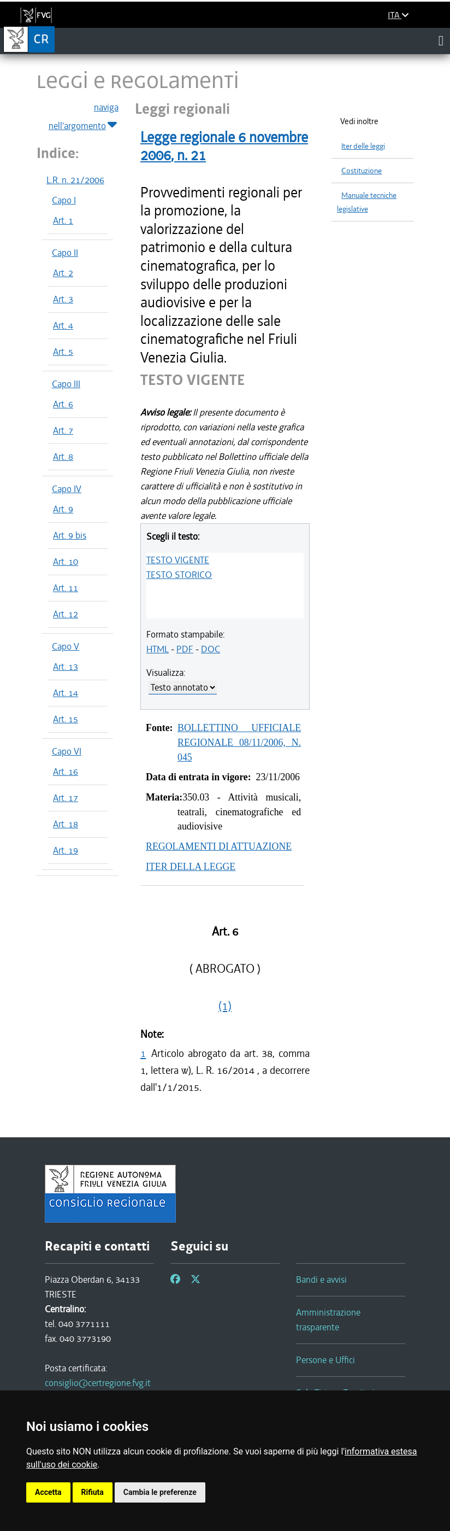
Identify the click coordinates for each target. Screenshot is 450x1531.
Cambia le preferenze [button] (160, 1492)
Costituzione (361, 171)
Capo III (66, 384)
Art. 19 (65, 850)
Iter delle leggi (363, 146)
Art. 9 (63, 509)
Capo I (64, 200)
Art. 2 (63, 273)
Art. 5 (63, 352)
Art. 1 (63, 220)
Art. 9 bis (69, 535)
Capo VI (66, 751)
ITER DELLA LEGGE (190, 866)
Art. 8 (63, 457)
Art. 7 (63, 430)
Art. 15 (65, 719)
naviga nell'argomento (84, 117)
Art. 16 (65, 772)
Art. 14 (65, 693)
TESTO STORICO (179, 575)
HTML (157, 649)
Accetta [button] (48, 1492)
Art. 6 (63, 404)
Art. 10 (65, 562)
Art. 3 (63, 299)
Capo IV (66, 489)
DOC (210, 649)
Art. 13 (65, 667)
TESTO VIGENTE (177, 560)
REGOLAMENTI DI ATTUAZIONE (219, 846)
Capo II (65, 253)
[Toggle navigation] (441, 40)
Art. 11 (65, 588)
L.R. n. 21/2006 (75, 180)
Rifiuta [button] (92, 1492)
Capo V (65, 646)
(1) (225, 1006)
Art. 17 (65, 798)
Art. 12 (65, 614)
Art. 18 (65, 824)
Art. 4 (63, 325)
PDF (184, 649)
